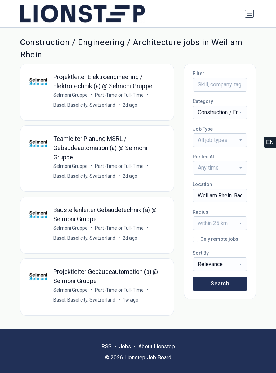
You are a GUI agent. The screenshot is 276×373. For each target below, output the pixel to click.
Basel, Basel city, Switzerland (84, 105)
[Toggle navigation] (249, 13)
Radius (200, 212)
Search (220, 283)
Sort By (201, 253)
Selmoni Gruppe (70, 95)
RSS (106, 346)
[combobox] (220, 112)
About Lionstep (156, 346)
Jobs (125, 346)
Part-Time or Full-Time (119, 95)
